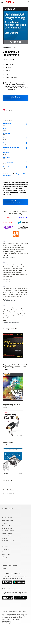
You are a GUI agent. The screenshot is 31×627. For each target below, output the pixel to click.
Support (5, 546)
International (6, 562)
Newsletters (5, 552)
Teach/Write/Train (7, 520)
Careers (4, 523)
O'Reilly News (6, 525)
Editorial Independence (8, 621)
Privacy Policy (6, 554)
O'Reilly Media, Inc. (11, 77)
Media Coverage (7, 528)
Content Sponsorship (8, 541)
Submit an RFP (6, 536)
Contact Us (5, 549)
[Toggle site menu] (2, 2)
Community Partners (8, 531)
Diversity (4, 538)
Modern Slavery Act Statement (10, 623)
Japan (4, 568)
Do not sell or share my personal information (13, 611)
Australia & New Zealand (9, 565)
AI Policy (4, 557)
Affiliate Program (7, 533)
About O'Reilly (7, 517)
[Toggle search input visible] (29, 2)
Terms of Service (6, 619)
